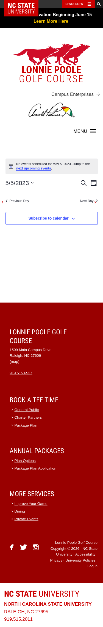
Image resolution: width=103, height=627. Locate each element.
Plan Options (25, 461)
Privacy (56, 560)
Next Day (89, 201)
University (41, 594)
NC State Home (25, 4)
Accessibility (85, 555)
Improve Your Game (31, 504)
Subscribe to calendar (48, 218)
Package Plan (26, 425)
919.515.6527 (21, 373)
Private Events (26, 519)
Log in (92, 566)
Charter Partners (28, 417)
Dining (20, 511)
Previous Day (17, 201)
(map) (14, 361)
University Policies (80, 560)
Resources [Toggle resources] (74, 4)
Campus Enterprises (72, 94)
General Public (27, 410)
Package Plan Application (35, 468)
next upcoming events (33, 168)
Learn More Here (51, 21)
